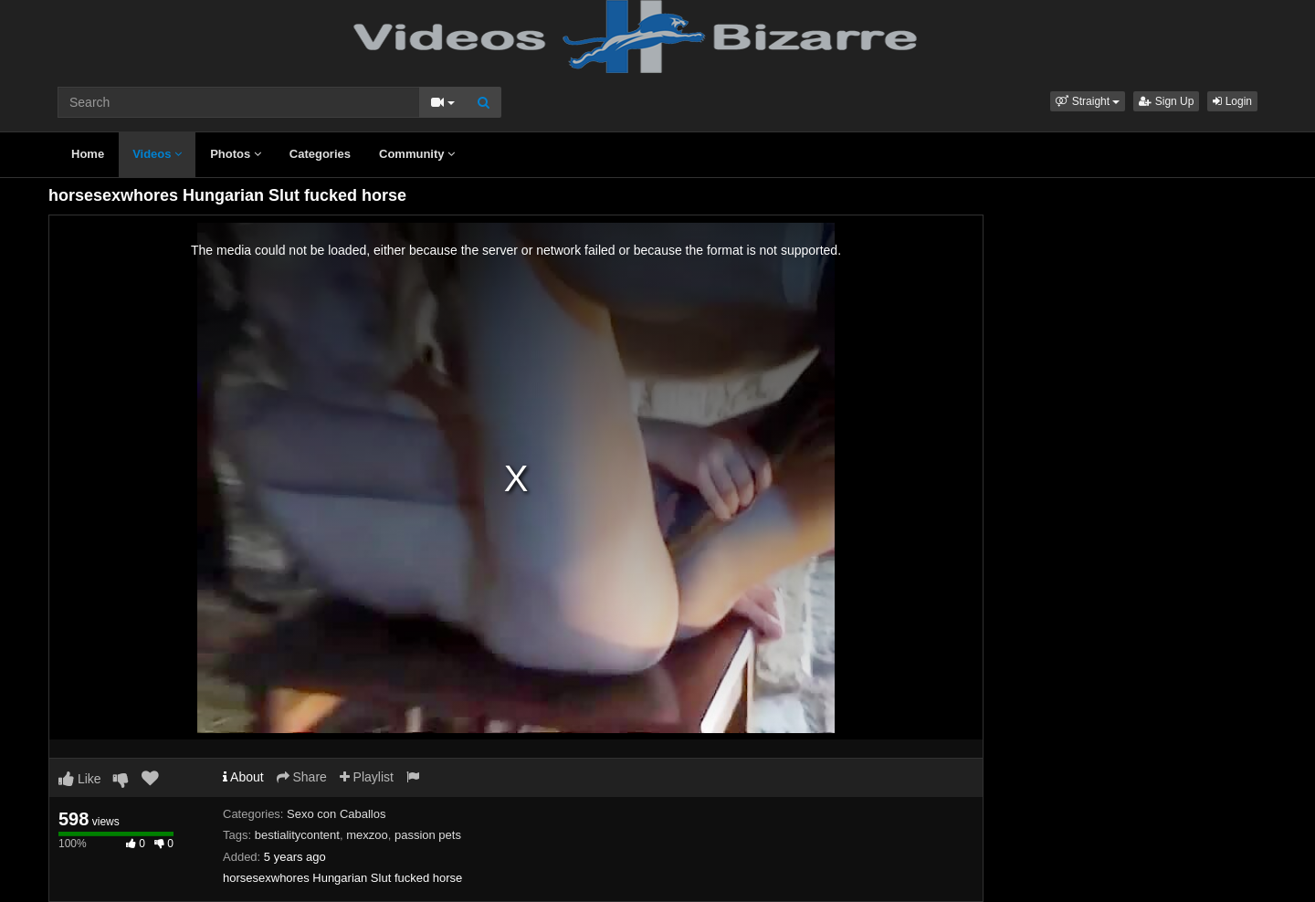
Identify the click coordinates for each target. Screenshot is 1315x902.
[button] (1087, 101)
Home (87, 154)
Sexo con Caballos (336, 814)
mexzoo (367, 835)
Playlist (367, 777)
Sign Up (1166, 101)
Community (417, 154)
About (243, 777)
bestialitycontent (297, 835)
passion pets (427, 835)
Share (302, 777)
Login (1232, 101)
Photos (235, 154)
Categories (320, 154)
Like (79, 778)
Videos (157, 154)
